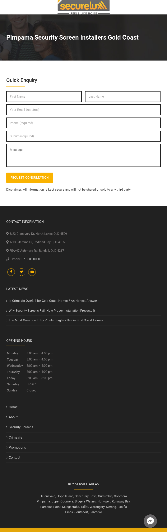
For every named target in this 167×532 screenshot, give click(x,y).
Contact (14, 458)
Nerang (111, 507)
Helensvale (47, 496)
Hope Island (65, 496)
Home (13, 407)
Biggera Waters (85, 501)
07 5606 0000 (31, 259)
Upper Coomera (62, 501)
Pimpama (43, 501)
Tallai (84, 507)
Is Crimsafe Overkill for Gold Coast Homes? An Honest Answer (53, 301)
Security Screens (21, 427)
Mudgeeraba (70, 507)
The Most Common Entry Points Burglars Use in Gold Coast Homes (56, 320)
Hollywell (103, 501)
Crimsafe (15, 437)
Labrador (96, 512)
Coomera (120, 496)
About (13, 417)
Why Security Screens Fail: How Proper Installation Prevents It (52, 310)
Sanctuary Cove (86, 496)
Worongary (97, 507)
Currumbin (105, 496)
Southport (81, 512)
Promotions (17, 447)
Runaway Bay (121, 501)
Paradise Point (50, 507)
